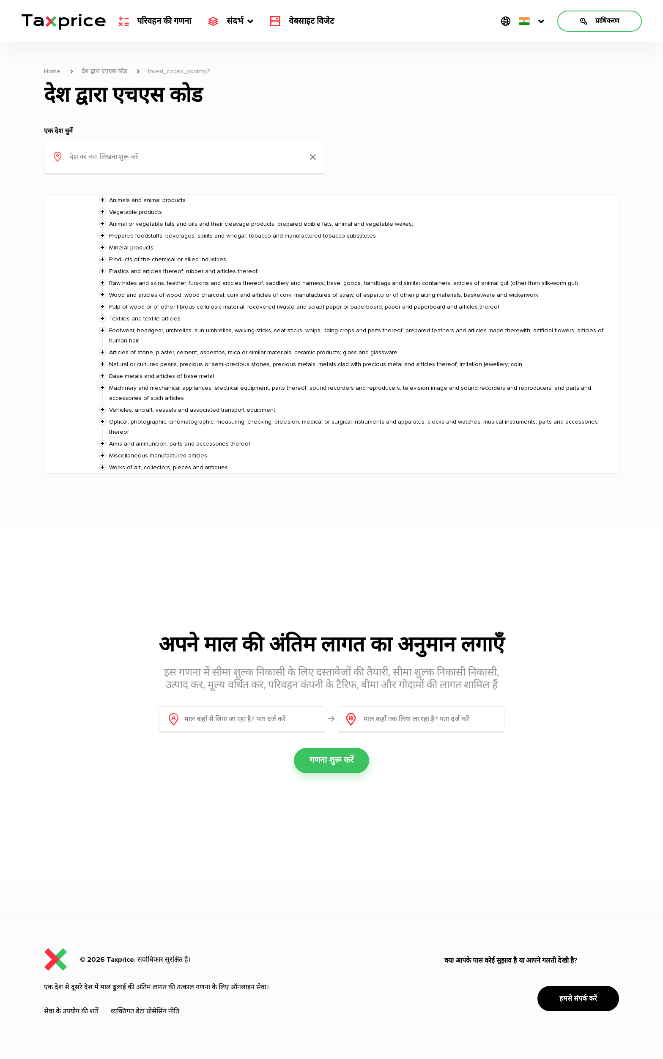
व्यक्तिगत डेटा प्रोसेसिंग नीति (145, 1011)
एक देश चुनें (58, 131)
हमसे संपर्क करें (578, 998)
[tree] (331, 334)
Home (52, 71)
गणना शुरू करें (331, 760)
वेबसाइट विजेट (302, 21)
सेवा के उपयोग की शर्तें (71, 1011)
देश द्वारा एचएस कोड (104, 71)
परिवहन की (154, 21)
